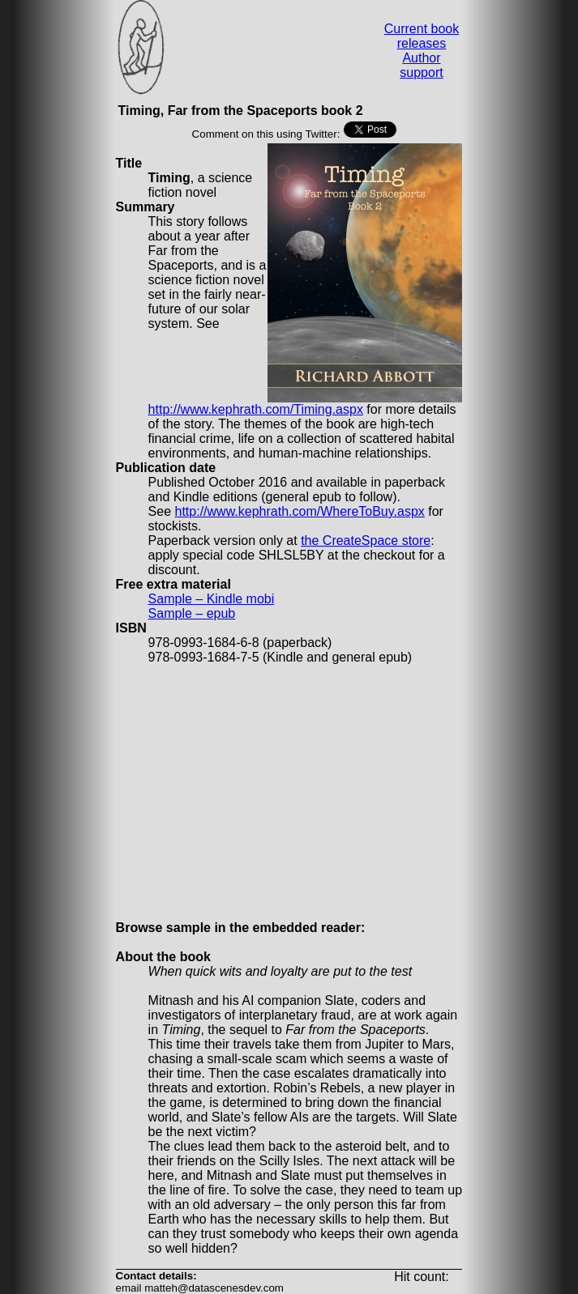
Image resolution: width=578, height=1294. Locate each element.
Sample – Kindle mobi (211, 599)
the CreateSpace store (365, 540)
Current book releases (422, 36)
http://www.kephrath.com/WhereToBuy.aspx (300, 511)
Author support (421, 65)
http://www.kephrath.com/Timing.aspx (255, 409)
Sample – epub (192, 613)
